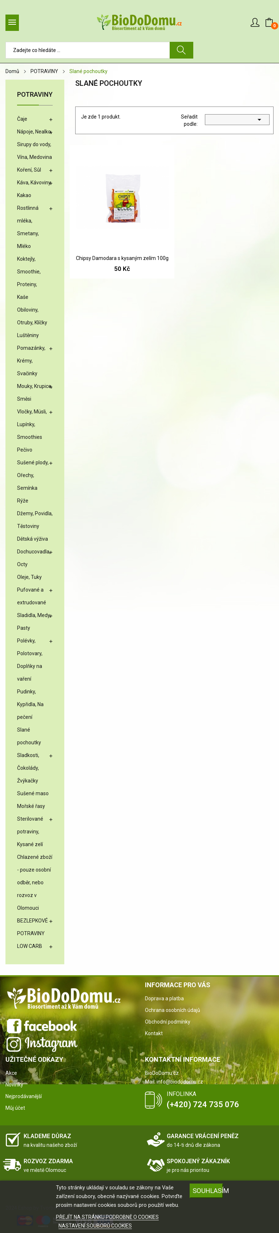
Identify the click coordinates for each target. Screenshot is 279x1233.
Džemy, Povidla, (35, 513)
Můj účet (15, 1108)
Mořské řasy (31, 806)
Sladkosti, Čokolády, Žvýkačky (28, 768)
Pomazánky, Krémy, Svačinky (31, 360)
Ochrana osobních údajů (172, 1010)
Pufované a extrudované (31, 596)
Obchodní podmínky (167, 1022)
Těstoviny (28, 526)
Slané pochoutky (29, 736)
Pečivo (24, 450)
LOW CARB (29, 946)
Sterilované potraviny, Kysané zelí (30, 831)
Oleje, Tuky (29, 577)
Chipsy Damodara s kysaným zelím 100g (122, 258)
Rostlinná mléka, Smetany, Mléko (28, 227)
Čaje (22, 119)
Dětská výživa (32, 539)
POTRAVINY (35, 94)
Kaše (22, 297)
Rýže (22, 501)
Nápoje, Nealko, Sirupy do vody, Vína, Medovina (34, 144)
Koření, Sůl (29, 170)
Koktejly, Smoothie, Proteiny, (29, 271)
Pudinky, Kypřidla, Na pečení (30, 704)
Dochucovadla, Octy (33, 558)
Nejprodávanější (23, 1096)
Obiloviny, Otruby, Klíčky (32, 316)
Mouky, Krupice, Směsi (34, 392)
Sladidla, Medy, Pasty (34, 621)
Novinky (14, 1085)
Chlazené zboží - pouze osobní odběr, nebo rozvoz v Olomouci (34, 882)
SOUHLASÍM (208, 1190)
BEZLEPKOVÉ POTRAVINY (32, 927)
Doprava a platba (164, 998)
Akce (11, 1073)
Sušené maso (33, 793)
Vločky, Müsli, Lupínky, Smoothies (32, 424)
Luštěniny (28, 335)
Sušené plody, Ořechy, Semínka (33, 475)
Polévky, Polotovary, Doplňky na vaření (30, 660)
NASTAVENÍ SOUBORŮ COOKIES (95, 1226)
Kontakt (154, 1033)
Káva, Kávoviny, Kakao (34, 189)
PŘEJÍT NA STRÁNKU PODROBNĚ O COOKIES (107, 1217)
